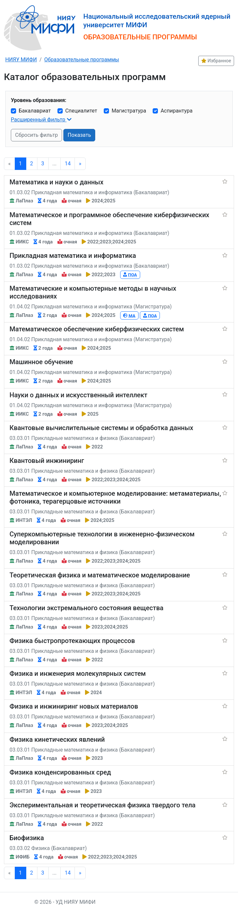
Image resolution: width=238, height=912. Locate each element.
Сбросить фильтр (36, 135)
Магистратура (129, 111)
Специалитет (81, 111)
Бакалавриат (35, 111)
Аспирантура (176, 111)
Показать (79, 135)
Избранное (216, 60)
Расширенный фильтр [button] (39, 119)
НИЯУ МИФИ (21, 59)
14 (68, 163)
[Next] (80, 163)
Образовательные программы (81, 59)
